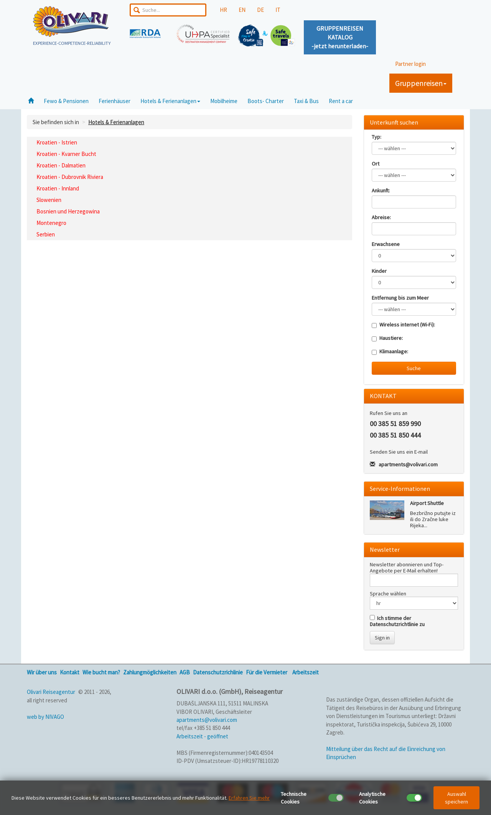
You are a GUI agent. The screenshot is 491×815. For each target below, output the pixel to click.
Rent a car (341, 101)
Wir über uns (42, 672)
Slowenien (48, 199)
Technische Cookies (293, 797)
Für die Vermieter (266, 672)
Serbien (45, 234)
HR (223, 9)
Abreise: (381, 217)
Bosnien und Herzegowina (68, 211)
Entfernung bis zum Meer (400, 298)
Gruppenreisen (421, 83)
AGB (185, 672)
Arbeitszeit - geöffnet (202, 736)
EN (242, 9)
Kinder (379, 271)
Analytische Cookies (372, 797)
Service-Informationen (400, 488)
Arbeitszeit (305, 672)
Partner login (410, 63)
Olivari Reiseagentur (51, 691)
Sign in (382, 637)
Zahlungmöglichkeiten (149, 672)
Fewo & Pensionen (66, 101)
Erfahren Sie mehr (249, 797)
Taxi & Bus (306, 101)
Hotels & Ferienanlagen (170, 101)
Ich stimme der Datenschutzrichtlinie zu (397, 621)
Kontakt (69, 672)
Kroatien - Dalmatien (61, 165)
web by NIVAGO (45, 716)
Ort (375, 164)
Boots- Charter (265, 101)
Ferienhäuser (114, 101)
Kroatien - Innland (57, 188)
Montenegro (51, 222)
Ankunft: (381, 190)
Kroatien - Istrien (56, 142)
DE (260, 9)
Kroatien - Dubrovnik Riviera (69, 176)
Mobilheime (223, 101)
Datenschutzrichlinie (218, 672)
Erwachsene (386, 244)
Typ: (376, 137)
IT (277, 9)
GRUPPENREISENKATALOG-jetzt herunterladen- (339, 37)
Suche (414, 368)
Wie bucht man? (101, 672)
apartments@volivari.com (408, 464)
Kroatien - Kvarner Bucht (66, 153)
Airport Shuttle (427, 503)
